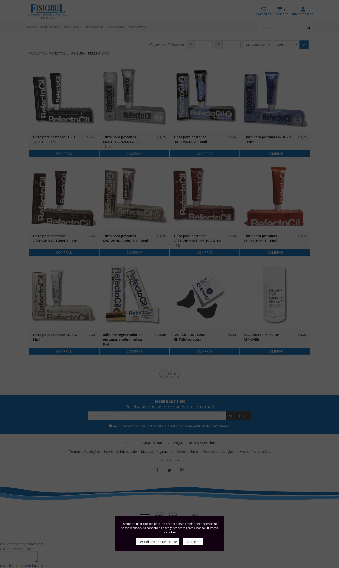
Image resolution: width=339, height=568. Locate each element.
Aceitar (193, 542)
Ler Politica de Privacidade (157, 542)
